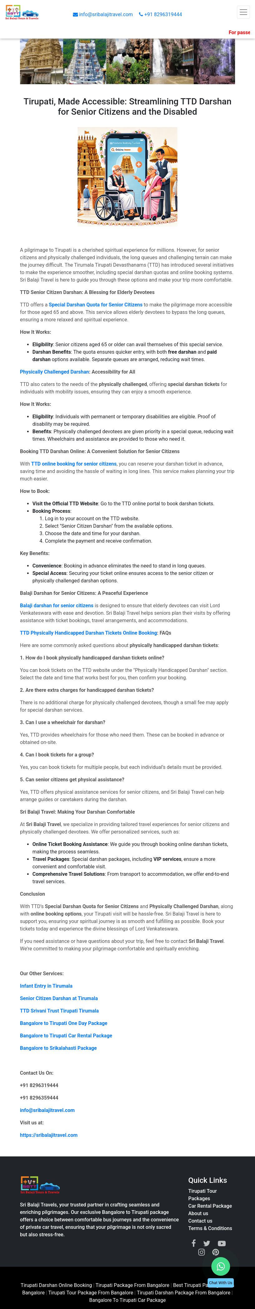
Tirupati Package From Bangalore (133, 1285)
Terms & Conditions (210, 1228)
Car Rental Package (210, 1206)
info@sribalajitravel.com (103, 14)
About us (198, 1213)
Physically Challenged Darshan (54, 372)
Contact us (200, 1221)
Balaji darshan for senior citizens (57, 606)
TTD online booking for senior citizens (74, 464)
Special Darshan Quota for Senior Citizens (96, 305)
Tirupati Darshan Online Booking (56, 1285)
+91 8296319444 (160, 14)
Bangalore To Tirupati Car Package (127, 1300)
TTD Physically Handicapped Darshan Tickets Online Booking (88, 633)
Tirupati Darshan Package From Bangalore (184, 1293)
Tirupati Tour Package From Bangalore (91, 1293)
